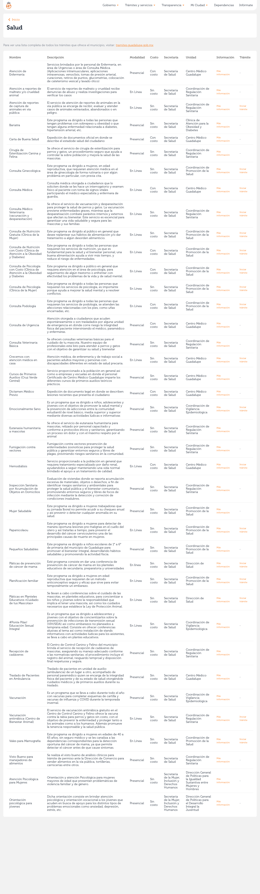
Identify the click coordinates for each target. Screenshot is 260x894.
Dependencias (224, 5)
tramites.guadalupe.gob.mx (134, 45)
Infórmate (246, 5)
